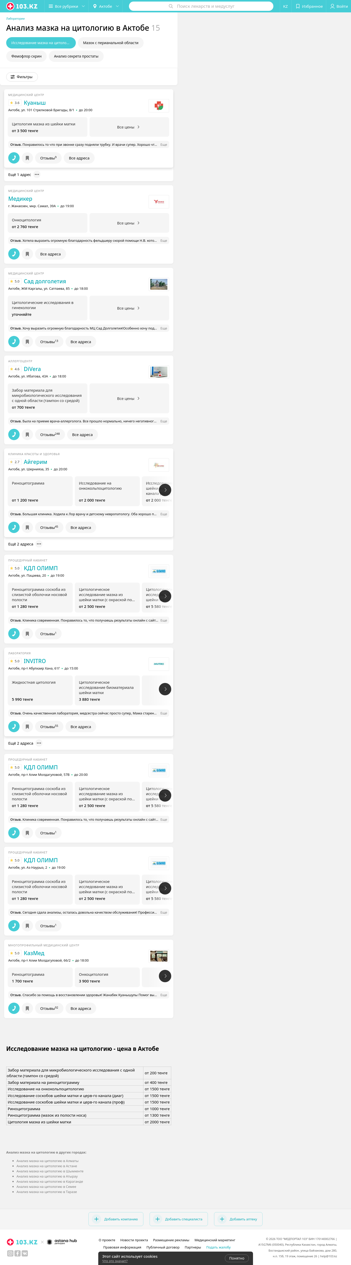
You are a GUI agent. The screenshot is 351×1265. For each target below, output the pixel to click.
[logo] (22, 6)
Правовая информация (122, 1247)
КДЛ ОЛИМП (41, 568)
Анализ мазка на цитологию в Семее (46, 1186)
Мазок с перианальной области (110, 42)
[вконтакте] (25, 1253)
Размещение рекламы (171, 1240)
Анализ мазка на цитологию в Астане (47, 1166)
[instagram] (10, 1253)
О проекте (107, 1240)
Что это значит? (115, 1261)
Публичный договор (162, 1247)
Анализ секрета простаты (76, 56)
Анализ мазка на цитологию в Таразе (47, 1191)
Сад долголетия (45, 281)
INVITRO (35, 661)
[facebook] (17, 1253)
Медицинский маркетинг (214, 1240)
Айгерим (35, 462)
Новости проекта (134, 1240)
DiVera (32, 369)
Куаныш (35, 103)
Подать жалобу (218, 1247)
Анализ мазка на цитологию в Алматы (48, 1160)
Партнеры (193, 1247)
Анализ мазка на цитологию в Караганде (50, 1181)
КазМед (34, 953)
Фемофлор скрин (26, 56)
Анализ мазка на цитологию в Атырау (47, 1176)
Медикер (20, 199)
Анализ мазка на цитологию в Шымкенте (50, 1171)
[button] (66, 6)
